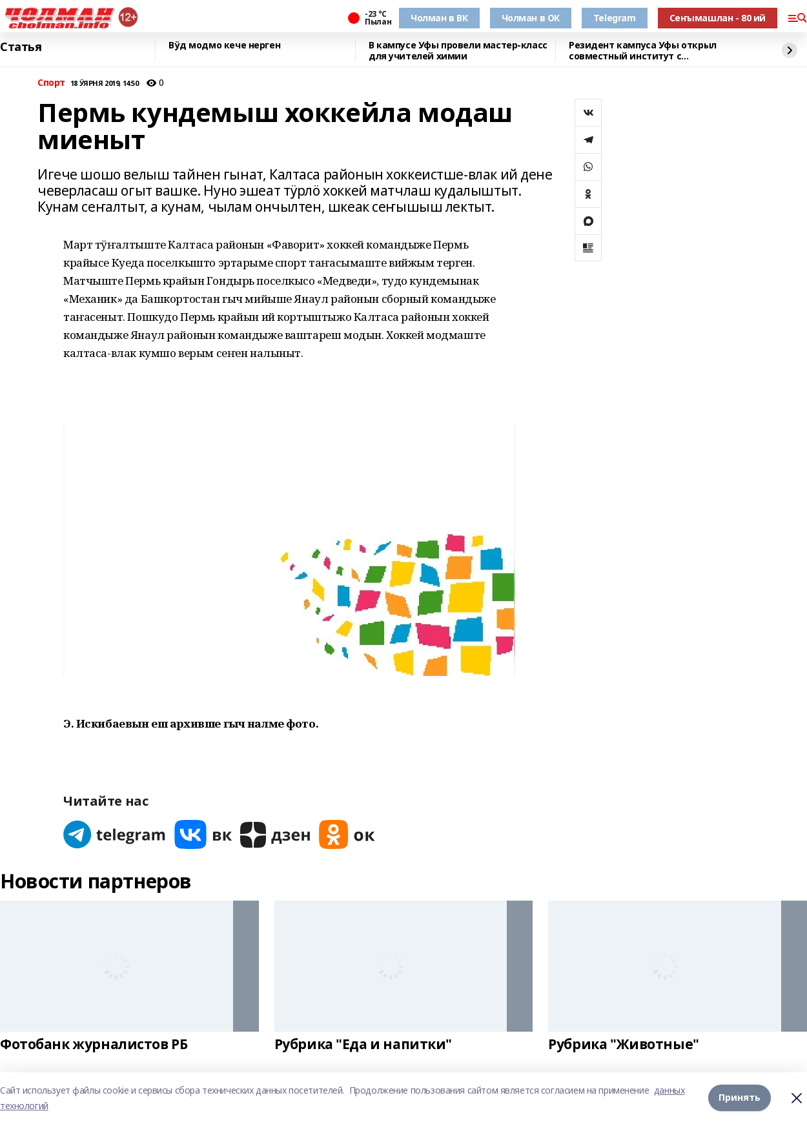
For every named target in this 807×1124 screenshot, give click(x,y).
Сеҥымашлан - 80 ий (717, 18)
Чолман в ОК (531, 18)
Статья (20, 47)
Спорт (51, 82)
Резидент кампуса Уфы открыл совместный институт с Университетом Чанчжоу (643, 50)
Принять (740, 1098)
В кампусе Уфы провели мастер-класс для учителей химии (458, 50)
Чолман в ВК (439, 18)
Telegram (614, 18)
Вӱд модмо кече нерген (224, 45)
